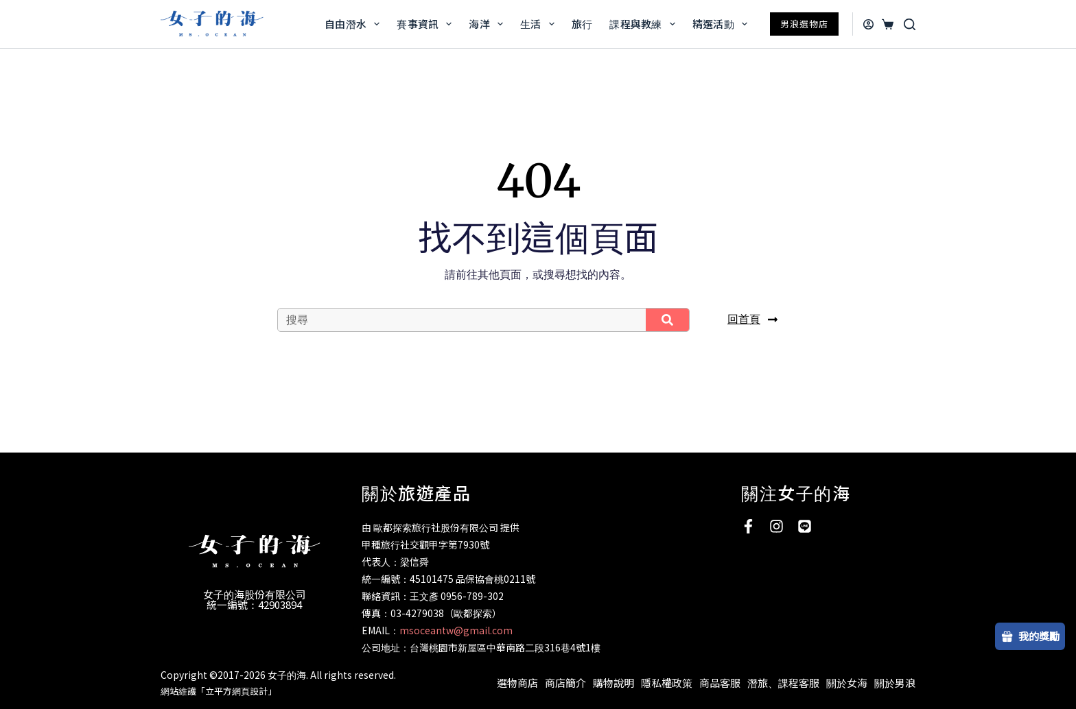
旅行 (582, 23)
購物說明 (613, 682)
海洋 (488, 24)
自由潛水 (355, 24)
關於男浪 (894, 682)
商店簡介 (565, 682)
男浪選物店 (804, 23)
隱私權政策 (666, 682)
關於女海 (846, 682)
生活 (540, 24)
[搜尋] (909, 24)
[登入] (868, 24)
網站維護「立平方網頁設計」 (219, 690)
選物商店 (517, 682)
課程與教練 (645, 24)
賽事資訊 (427, 24)
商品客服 (719, 682)
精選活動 (722, 24)
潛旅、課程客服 (783, 682)
